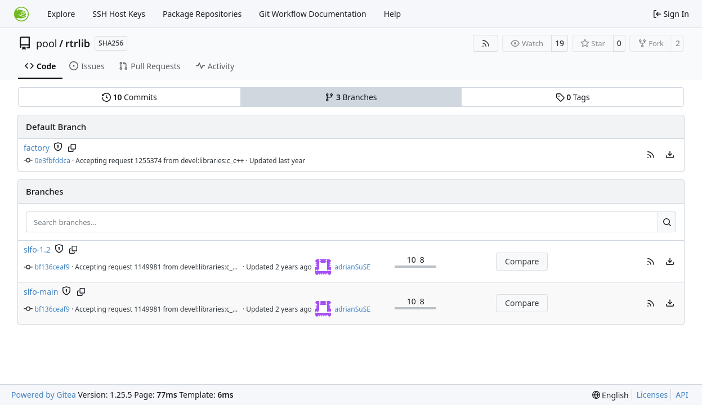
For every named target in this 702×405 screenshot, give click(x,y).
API (682, 394)
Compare (522, 261)
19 (559, 43)
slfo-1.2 (37, 249)
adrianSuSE (352, 267)
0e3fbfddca (52, 160)
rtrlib (77, 43)
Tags (573, 97)
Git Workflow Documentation (312, 13)
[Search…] (667, 222)
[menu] (669, 154)
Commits (129, 97)
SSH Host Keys (118, 13)
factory (37, 147)
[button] (650, 154)
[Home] (21, 14)
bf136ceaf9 (52, 267)
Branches (351, 97)
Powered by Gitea (43, 394)
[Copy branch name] (72, 148)
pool (46, 43)
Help (392, 13)
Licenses (652, 394)
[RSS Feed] (486, 43)
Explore (61, 13)
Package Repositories (202, 13)
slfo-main (41, 291)
